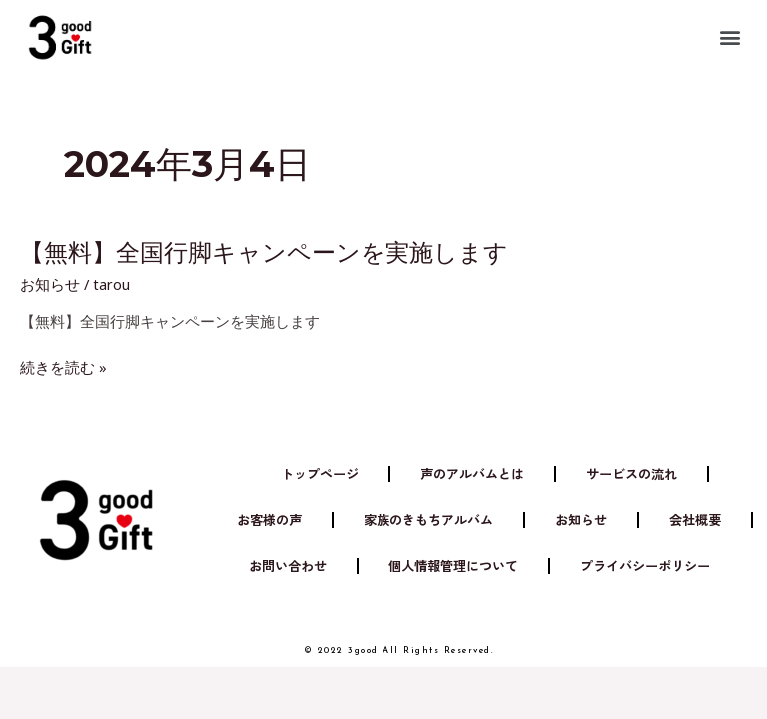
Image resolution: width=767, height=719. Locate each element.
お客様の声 (269, 519)
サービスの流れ (631, 473)
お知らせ (50, 284)
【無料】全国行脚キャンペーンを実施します (264, 252)
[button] (730, 36)
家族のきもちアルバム (428, 519)
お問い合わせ (288, 565)
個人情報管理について (453, 565)
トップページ (320, 473)
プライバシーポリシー (645, 565)
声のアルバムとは (472, 473)
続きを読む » (63, 368)
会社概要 (695, 519)
